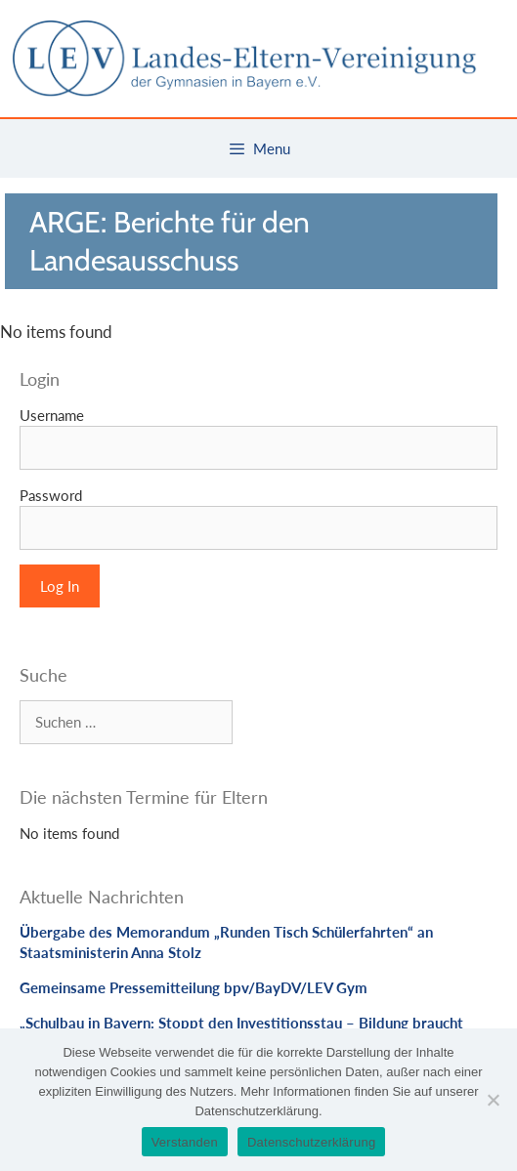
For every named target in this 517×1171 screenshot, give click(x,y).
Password (51, 495)
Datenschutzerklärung (311, 1142)
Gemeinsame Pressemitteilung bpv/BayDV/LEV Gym (193, 987)
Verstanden (184, 1142)
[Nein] (492, 1099)
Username (52, 415)
